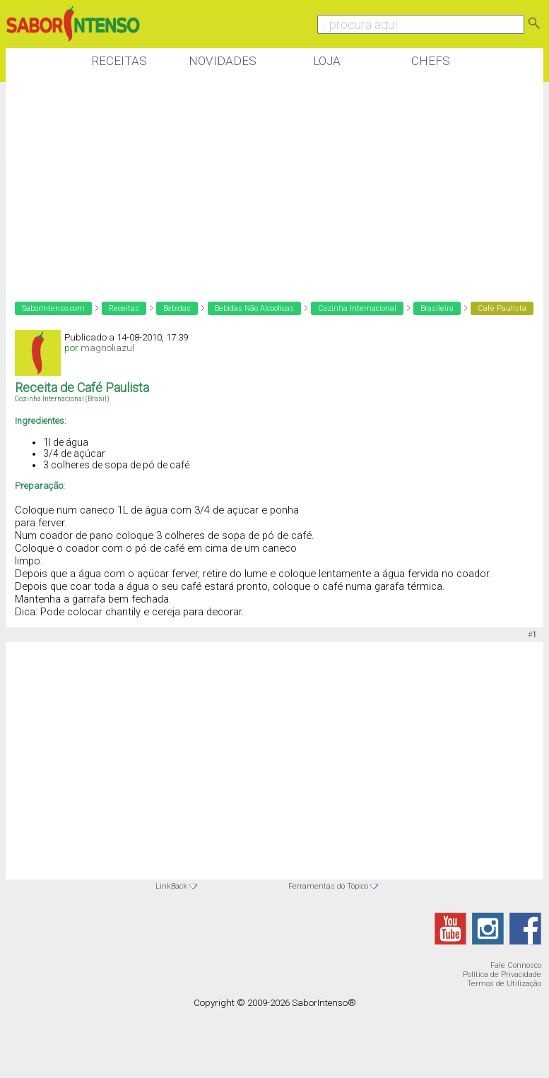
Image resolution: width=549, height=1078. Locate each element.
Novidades (222, 61)
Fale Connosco (515, 965)
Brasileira (437, 308)
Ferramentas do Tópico (328, 886)
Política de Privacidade (502, 974)
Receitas (119, 61)
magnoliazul (107, 348)
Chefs (430, 61)
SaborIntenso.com (53, 308)
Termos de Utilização (504, 983)
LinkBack (171, 886)
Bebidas (177, 308)
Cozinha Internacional (357, 308)
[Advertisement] (263, 183)
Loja (327, 61)
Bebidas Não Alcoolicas (254, 308)
